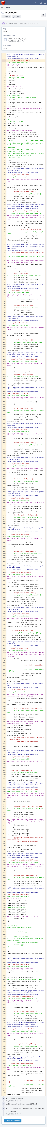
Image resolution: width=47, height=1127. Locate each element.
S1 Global (33, 1104)
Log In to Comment (13, 1121)
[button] (45, 2)
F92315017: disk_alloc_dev (18, 39)
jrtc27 (17, 23)
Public (17, 17)
